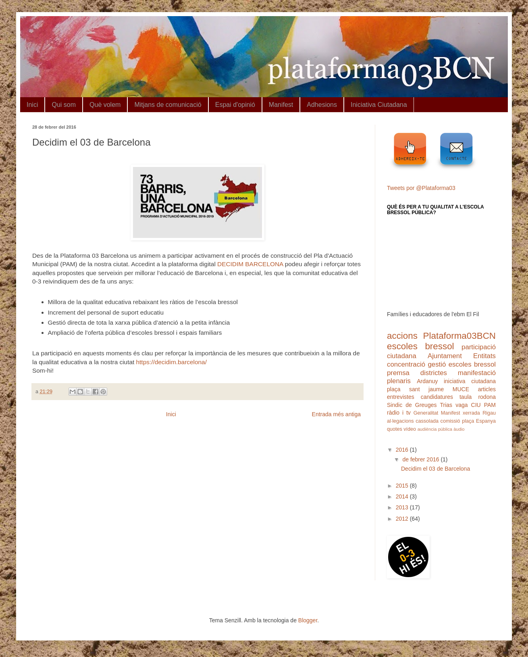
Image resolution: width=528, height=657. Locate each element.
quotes (394, 429)
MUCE (461, 389)
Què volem (105, 104)
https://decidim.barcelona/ (171, 362)
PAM (490, 405)
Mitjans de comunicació (167, 104)
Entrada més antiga (336, 414)
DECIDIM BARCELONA (250, 264)
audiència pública (435, 429)
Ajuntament (445, 356)
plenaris (399, 381)
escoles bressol (420, 346)
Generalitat (426, 413)
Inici (32, 104)
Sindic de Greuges (412, 405)
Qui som (64, 104)
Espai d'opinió (235, 104)
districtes (433, 373)
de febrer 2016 (421, 459)
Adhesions (322, 104)
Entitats (484, 356)
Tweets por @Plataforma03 (421, 188)
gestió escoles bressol (462, 364)
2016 (403, 449)
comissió (450, 421)
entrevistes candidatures (420, 397)
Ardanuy (427, 381)
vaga (461, 405)
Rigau (489, 413)
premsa (398, 373)
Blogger (307, 620)
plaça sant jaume (415, 389)
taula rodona (477, 397)
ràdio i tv (399, 412)
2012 (403, 518)
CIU (476, 405)
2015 (403, 485)
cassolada (427, 421)
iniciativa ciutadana (470, 381)
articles (487, 389)
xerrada (471, 413)
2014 (403, 496)
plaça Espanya (479, 421)
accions (402, 336)
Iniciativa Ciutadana (379, 104)
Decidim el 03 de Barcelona (435, 468)
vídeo (409, 429)
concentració (406, 364)
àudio (458, 429)
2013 (403, 507)
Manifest (281, 104)
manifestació (477, 373)
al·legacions (400, 421)
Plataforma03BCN (459, 336)
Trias (446, 405)
